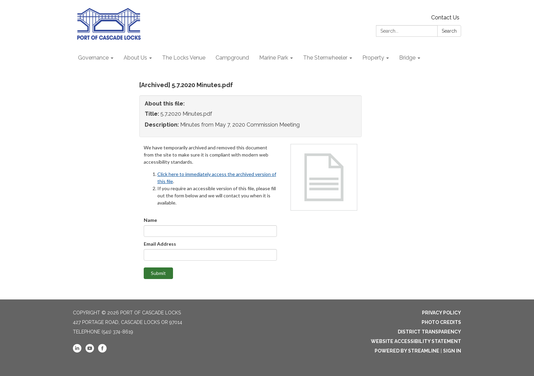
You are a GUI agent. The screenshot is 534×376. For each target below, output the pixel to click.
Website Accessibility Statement (416, 341)
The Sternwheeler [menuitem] (325, 57)
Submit (158, 273)
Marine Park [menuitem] (273, 57)
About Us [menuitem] (135, 57)
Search (449, 31)
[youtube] (89, 351)
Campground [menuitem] (232, 57)
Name (150, 220)
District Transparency (429, 331)
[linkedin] (77, 351)
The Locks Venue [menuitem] (183, 57)
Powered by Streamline (407, 351)
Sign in (452, 351)
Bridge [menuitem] (407, 57)
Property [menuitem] (373, 57)
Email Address (160, 244)
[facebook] (102, 351)
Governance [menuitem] (93, 57)
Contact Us (445, 17)
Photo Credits (441, 322)
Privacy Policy (441, 312)
